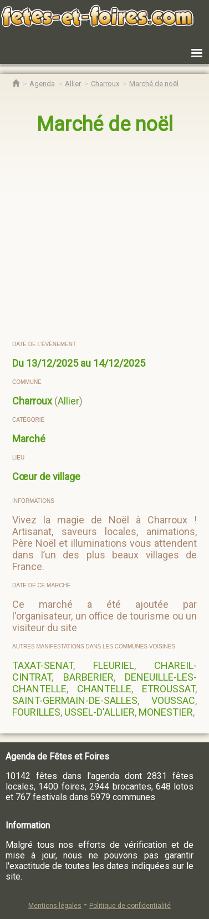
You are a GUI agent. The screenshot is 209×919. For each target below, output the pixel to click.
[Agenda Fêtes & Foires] (42, 83)
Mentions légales (54, 906)
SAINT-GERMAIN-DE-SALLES (74, 700)
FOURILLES (36, 712)
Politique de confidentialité (130, 906)
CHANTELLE (104, 689)
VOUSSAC (173, 700)
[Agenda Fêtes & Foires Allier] (73, 83)
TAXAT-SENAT (42, 665)
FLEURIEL (113, 665)
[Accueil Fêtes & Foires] (15, 83)
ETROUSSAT (168, 689)
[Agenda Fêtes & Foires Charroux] (105, 83)
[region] (105, 238)
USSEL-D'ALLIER (99, 712)
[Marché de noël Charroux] (154, 83)
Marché (28, 438)
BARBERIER (88, 677)
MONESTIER (166, 712)
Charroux (32, 401)
